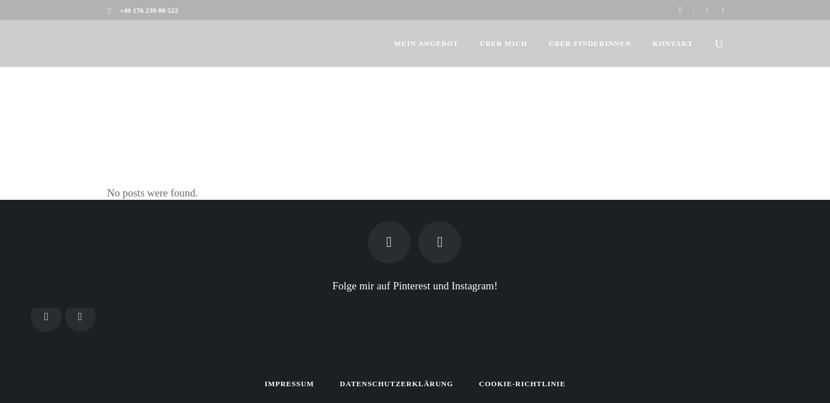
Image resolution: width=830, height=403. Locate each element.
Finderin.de (699, 101)
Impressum (289, 383)
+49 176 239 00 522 (148, 10)
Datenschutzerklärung (397, 383)
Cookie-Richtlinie (522, 383)
